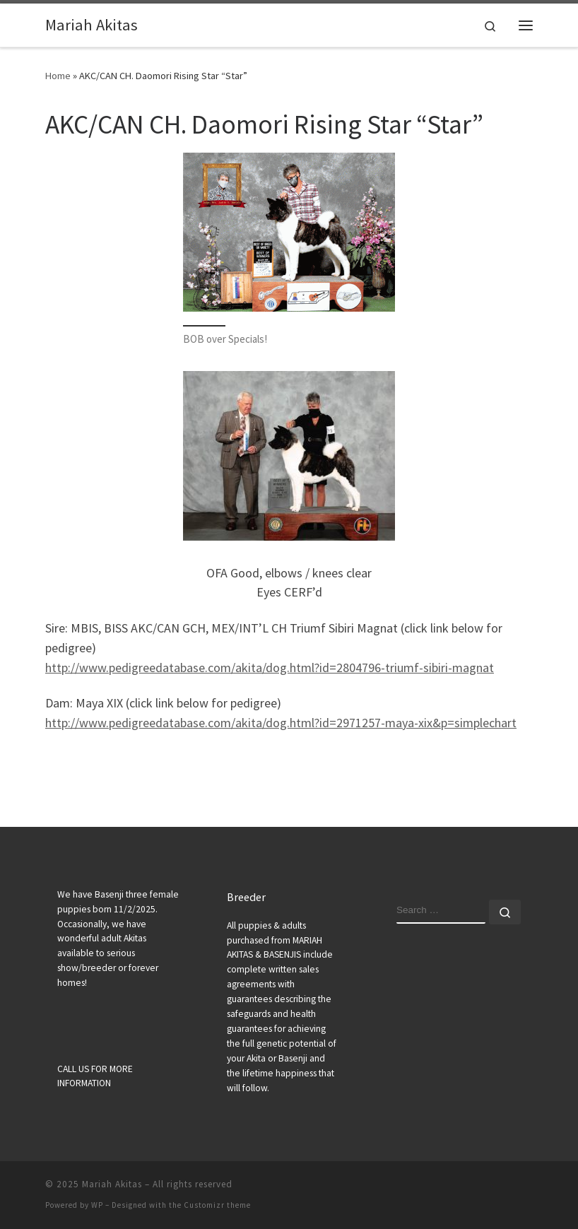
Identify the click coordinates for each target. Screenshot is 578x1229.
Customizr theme (217, 1205)
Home (58, 75)
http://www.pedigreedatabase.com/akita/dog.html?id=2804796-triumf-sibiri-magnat (269, 667)
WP (97, 1205)
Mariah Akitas (112, 1184)
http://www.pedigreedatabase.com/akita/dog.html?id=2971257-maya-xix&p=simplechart (281, 723)
